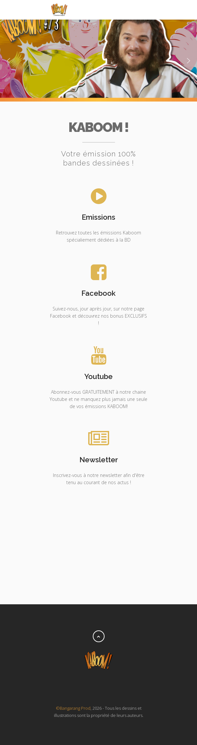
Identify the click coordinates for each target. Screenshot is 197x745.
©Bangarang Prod (73, 708)
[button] (8, 60)
